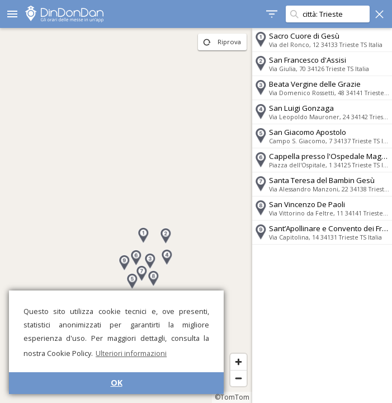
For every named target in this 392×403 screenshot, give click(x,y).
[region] (126, 215)
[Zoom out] (238, 378)
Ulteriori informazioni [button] (131, 353)
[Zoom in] (238, 362)
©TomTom (232, 397)
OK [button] (116, 382)
